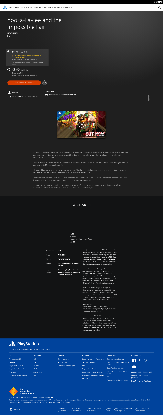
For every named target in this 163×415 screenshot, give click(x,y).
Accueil (11, 349)
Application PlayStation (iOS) (141, 372)
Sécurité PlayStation (89, 362)
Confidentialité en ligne (66, 366)
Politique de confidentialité (76, 409)
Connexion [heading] (136, 356)
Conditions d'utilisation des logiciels (123, 409)
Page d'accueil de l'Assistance (93, 359)
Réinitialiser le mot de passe (92, 372)
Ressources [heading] (111, 356)
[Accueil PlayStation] (5, 8)
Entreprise (13, 372)
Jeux (10, 8)
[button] (81, 124)
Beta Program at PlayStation (141, 381)
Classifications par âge (115, 368)
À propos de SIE (15, 359)
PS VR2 (36, 366)
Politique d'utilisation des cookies (144, 409)
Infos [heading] (11, 356)
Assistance (66, 8)
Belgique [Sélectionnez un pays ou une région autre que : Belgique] (16, 409)
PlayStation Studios (16, 366)
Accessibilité (62, 362)
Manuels (85, 379)
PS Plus (28, 8)
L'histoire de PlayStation (18, 375)
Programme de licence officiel (118, 380)
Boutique (57, 8)
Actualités (47, 8)
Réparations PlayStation (91, 369)
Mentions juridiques (62, 409)
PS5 (16, 8)
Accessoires (37, 8)
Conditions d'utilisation (115, 359)
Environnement (63, 359)
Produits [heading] (37, 356)
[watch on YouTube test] (100, 135)
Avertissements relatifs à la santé (94, 306)
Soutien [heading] (85, 356)
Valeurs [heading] (61, 356)
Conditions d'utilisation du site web (95, 409)
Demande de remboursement (93, 375)
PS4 (21, 8)
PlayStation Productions (17, 369)
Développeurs (112, 377)
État (83, 366)
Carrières (12, 362)
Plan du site (110, 409)
